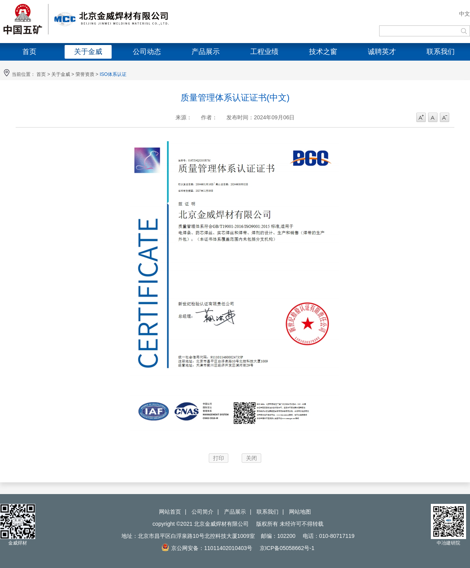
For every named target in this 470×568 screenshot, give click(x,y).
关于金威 (88, 52)
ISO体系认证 (113, 74)
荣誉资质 (85, 74)
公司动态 (147, 52)
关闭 (251, 458)
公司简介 (202, 512)
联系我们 (441, 52)
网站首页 (170, 512)
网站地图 (300, 512)
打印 (218, 458)
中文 (464, 14)
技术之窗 (323, 52)
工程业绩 (264, 52)
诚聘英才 (382, 52)
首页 (29, 52)
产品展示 (206, 52)
